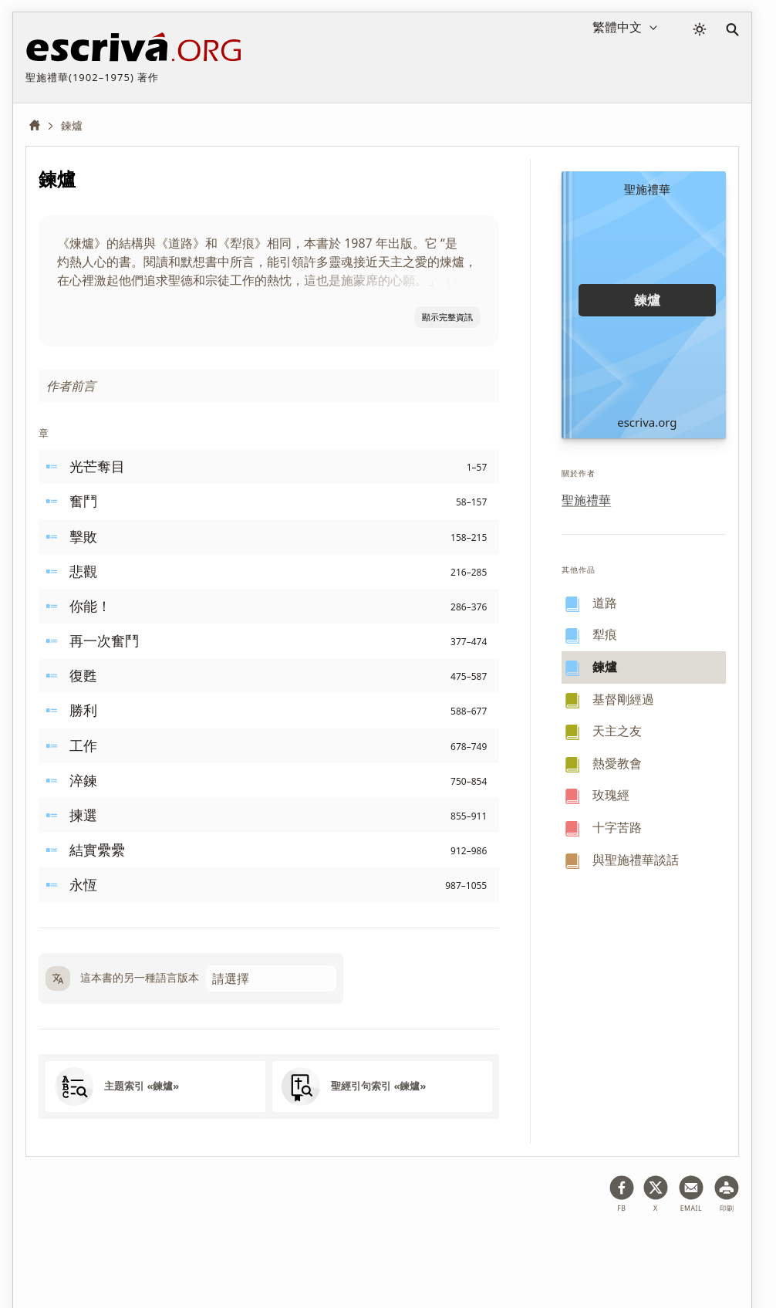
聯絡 (354, 1249)
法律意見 (118, 1249)
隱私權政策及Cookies (211, 1249)
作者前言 (71, 385)
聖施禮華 (586, 500)
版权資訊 (303, 1249)
